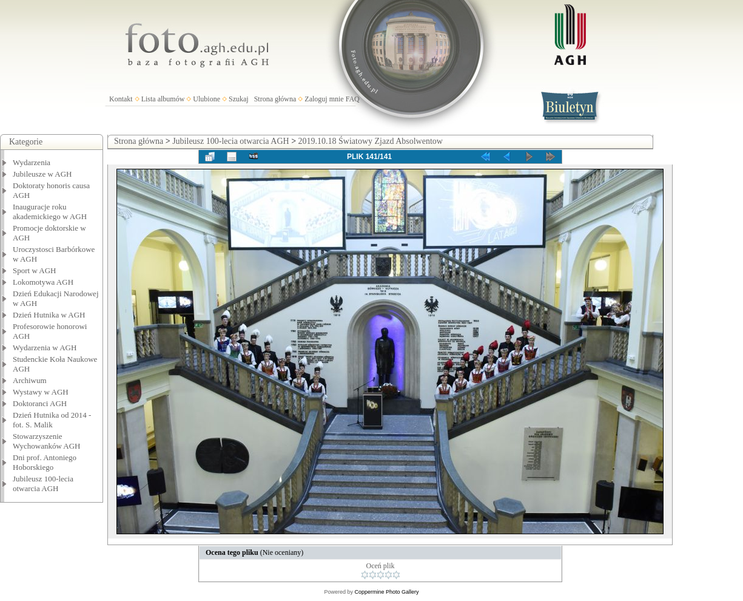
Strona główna (275, 99)
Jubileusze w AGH (42, 173)
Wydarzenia (31, 162)
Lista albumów (163, 99)
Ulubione (206, 99)
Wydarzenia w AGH (44, 347)
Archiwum (30, 380)
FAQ (353, 99)
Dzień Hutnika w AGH (49, 314)
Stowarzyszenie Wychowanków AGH (47, 441)
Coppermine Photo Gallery (386, 592)
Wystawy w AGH (41, 391)
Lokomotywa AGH (43, 282)
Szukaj (239, 99)
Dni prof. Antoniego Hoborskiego (44, 462)
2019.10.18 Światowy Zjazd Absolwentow (370, 141)
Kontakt (121, 99)
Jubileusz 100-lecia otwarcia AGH (43, 483)
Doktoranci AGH (40, 403)
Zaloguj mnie (323, 99)
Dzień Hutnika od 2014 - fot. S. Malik (52, 419)
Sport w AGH (34, 270)
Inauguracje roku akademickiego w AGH (50, 211)
